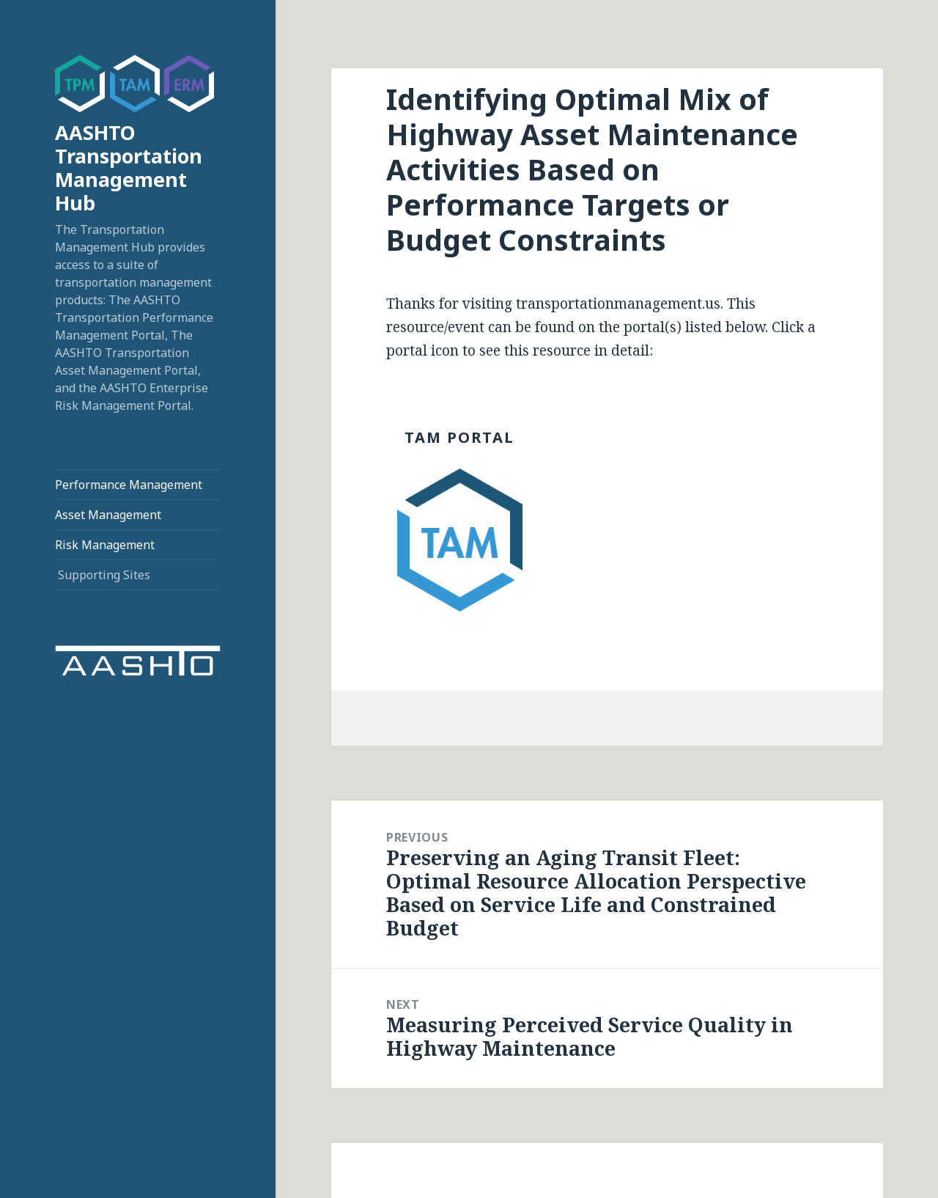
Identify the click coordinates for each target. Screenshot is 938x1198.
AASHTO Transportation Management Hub (128, 167)
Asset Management (108, 515)
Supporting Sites (104, 575)
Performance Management (128, 485)
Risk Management (105, 545)
